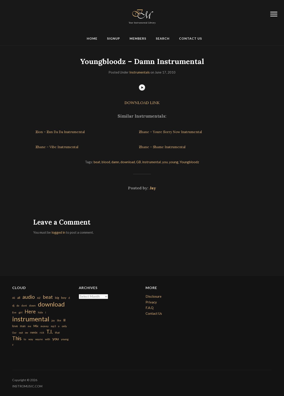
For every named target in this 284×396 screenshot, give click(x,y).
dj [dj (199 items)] (13, 305)
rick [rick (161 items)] (42, 332)
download (127, 162)
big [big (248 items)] (57, 297)
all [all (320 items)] (18, 297)
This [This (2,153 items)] (17, 338)
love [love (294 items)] (15, 326)
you (165, 162)
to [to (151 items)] (25, 339)
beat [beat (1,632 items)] (48, 297)
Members (138, 38)
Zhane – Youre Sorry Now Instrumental (170, 132)
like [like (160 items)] (59, 320)
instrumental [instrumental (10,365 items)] (30, 319)
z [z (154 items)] (12, 344)
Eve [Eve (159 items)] (14, 312)
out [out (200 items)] (21, 332)
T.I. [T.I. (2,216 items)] (49, 332)
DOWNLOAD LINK (142, 102)
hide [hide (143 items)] (40, 312)
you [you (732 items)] (55, 338)
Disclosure (154, 296)
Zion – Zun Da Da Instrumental (60, 132)
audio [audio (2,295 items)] (28, 297)
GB (138, 162)
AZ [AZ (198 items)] (39, 297)
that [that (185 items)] (57, 332)
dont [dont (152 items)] (24, 305)
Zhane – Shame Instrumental (162, 147)
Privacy (151, 302)
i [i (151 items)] (45, 312)
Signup (113, 38)
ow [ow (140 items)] (26, 332)
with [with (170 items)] (47, 339)
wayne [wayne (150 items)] (39, 339)
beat (97, 162)
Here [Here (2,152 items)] (30, 311)
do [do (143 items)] (18, 305)
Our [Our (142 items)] (14, 332)
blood (106, 162)
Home (92, 38)
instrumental (151, 162)
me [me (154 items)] (29, 326)
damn (115, 162)
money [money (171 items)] (45, 326)
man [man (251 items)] (23, 326)
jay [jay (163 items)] (53, 320)
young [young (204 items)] (65, 339)
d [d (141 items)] (69, 297)
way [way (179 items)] (30, 339)
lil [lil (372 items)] (64, 320)
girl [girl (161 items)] (20, 312)
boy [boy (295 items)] (63, 297)
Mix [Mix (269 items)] (36, 326)
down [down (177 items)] (32, 305)
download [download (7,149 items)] (51, 304)
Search (163, 38)
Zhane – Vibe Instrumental (57, 147)
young (173, 162)
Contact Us (190, 38)
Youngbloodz (189, 162)
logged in (58, 232)
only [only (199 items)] (64, 326)
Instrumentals (139, 72)
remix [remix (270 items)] (33, 332)
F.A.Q (150, 308)
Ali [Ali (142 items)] (13, 297)
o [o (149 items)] (58, 326)
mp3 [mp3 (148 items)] (53, 326)
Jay (153, 187)
